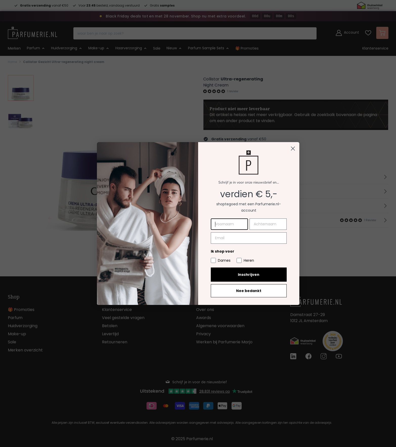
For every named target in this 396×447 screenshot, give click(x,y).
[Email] (249, 238)
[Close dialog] (292, 148)
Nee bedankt (248, 290)
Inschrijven (248, 274)
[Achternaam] (268, 224)
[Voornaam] (229, 224)
